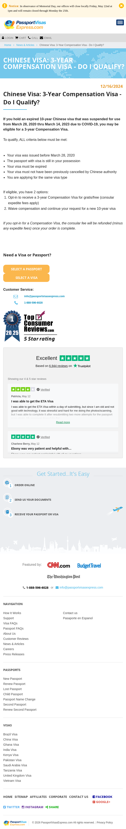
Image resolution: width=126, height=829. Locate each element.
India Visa (9, 749)
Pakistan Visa (12, 760)
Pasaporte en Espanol (78, 618)
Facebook (102, 797)
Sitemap (21, 797)
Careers (8, 649)
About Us (9, 633)
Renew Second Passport (19, 709)
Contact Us (78, 797)
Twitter (11, 807)
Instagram (32, 807)
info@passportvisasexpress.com (44, 296)
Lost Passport (12, 689)
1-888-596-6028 (33, 302)
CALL (33, 37)
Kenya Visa (11, 755)
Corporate (58, 797)
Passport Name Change (19, 699)
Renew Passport (14, 684)
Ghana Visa (11, 744)
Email (46, 37)
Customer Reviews (15, 638)
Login (7, 37)
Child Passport (13, 694)
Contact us (70, 613)
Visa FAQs (10, 623)
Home (7, 45)
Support (8, 618)
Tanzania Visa (12, 770)
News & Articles (25, 45)
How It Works (12, 613)
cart (20, 37)
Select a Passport (26, 269)
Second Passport (14, 704)
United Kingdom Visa (17, 775)
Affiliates (38, 797)
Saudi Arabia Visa (15, 765)
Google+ (101, 802)
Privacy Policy (105, 822)
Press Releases (13, 654)
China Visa (10, 739)
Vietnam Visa (12, 780)
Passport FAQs (13, 628)
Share (52, 807)
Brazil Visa (10, 734)
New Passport (12, 678)
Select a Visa (26, 277)
